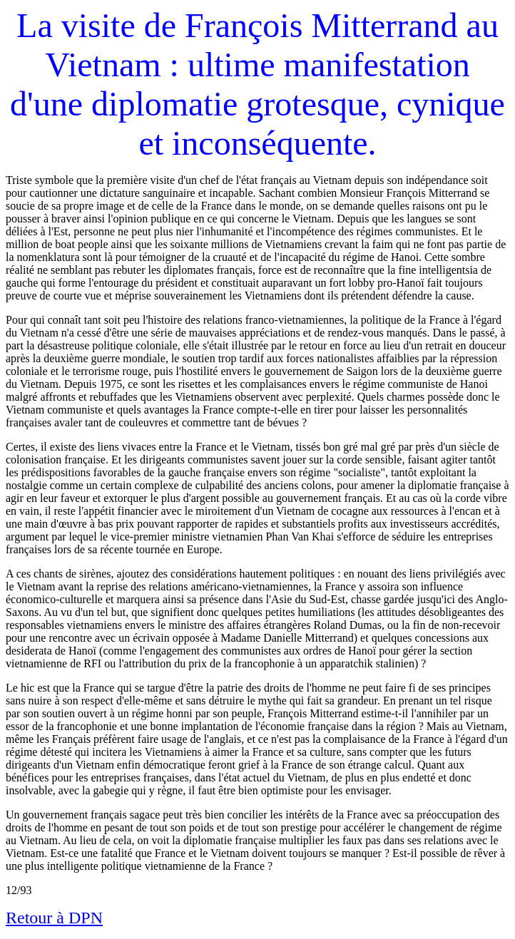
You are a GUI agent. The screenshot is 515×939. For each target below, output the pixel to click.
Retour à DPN (54, 917)
